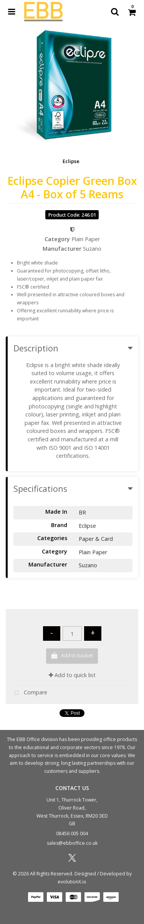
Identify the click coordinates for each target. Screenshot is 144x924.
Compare (29, 693)
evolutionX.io (72, 881)
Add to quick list (72, 675)
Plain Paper (85, 239)
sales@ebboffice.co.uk (72, 843)
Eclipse (71, 161)
